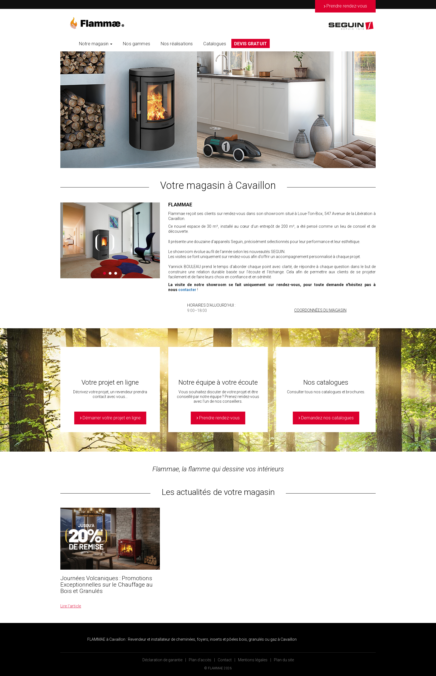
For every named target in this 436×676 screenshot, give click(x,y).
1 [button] (104, 273)
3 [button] (115, 273)
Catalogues (214, 43)
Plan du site (284, 660)
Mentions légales (252, 660)
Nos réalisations (177, 43)
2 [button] (110, 273)
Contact (225, 660)
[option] (218, 109)
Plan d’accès (200, 660)
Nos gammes (136, 43)
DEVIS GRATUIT (250, 43)
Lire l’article (70, 606)
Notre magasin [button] (95, 43)
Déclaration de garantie (162, 660)
